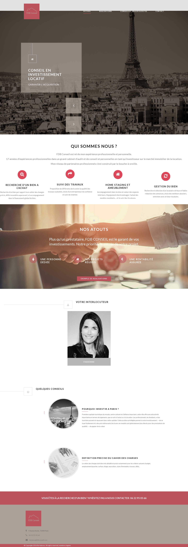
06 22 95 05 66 (34, 535)
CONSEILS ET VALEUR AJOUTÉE (133, 11)
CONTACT (160, 11)
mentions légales (65, 545)
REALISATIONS (105, 11)
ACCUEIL (87, 11)
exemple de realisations (94, 279)
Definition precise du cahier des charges (110, 458)
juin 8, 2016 (31, 412)
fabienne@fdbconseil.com (38, 540)
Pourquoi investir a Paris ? (100, 409)
